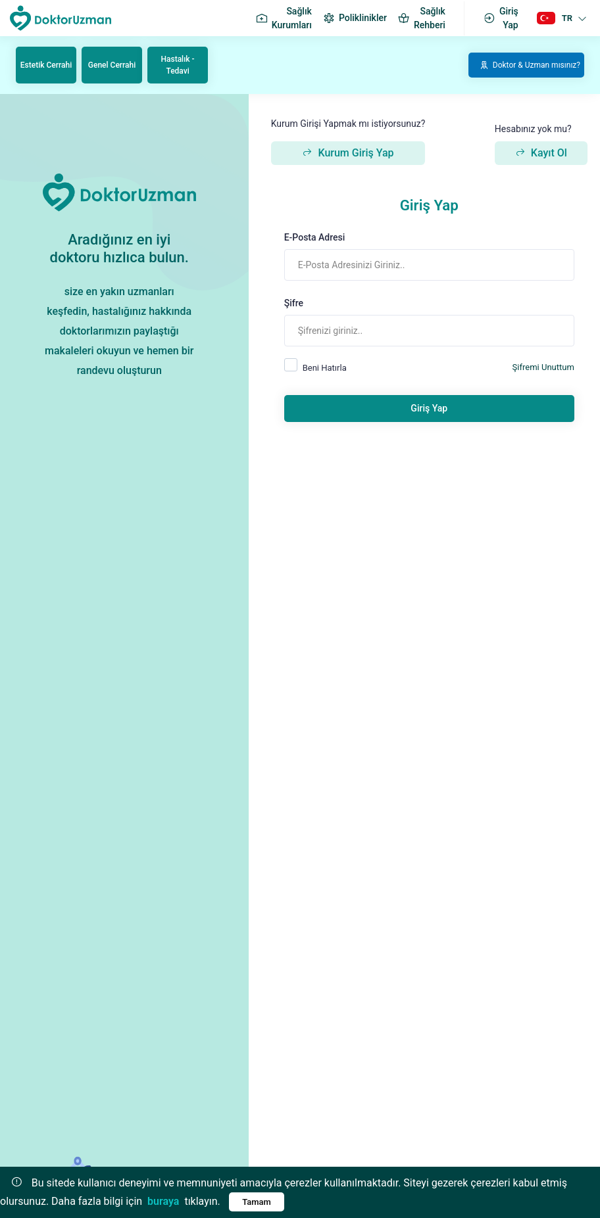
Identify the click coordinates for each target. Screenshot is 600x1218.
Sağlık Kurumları (283, 18)
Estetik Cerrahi (46, 65)
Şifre (293, 303)
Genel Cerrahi (112, 65)
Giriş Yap (500, 18)
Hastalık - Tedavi (178, 65)
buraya (163, 1201)
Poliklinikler (354, 18)
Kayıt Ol (541, 153)
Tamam (256, 1202)
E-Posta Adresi (314, 237)
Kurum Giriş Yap (347, 153)
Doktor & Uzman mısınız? (529, 65)
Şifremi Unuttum (543, 367)
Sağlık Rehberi (421, 18)
